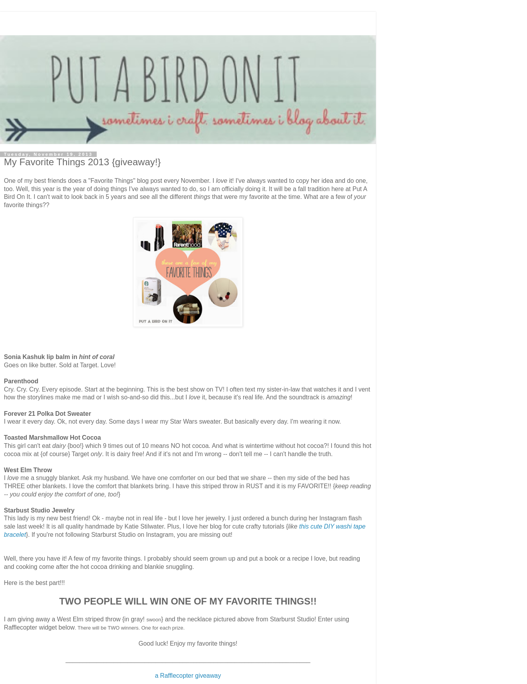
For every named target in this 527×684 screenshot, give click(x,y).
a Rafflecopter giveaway (188, 675)
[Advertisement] (188, 21)
